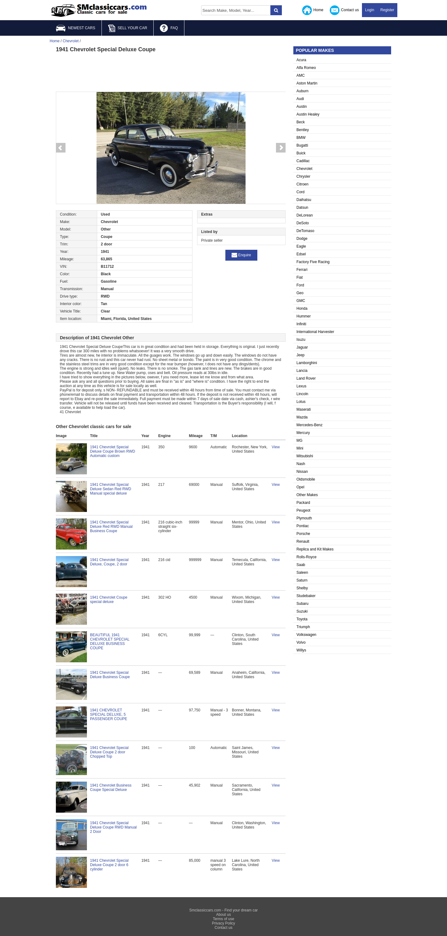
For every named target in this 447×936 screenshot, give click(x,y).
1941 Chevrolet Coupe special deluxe (108, 599)
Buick (300, 153)
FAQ (169, 28)
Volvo (300, 642)
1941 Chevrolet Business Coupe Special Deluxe (110, 787)
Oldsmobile (305, 479)
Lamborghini (306, 363)
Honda (301, 308)
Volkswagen (306, 634)
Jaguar (302, 347)
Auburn (302, 91)
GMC (300, 301)
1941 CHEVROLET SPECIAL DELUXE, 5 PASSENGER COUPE (108, 714)
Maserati (303, 409)
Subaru (302, 603)
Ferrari (301, 269)
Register (387, 10)
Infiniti (301, 324)
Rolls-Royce (306, 557)
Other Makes (307, 495)
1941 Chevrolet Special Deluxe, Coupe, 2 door (109, 562)
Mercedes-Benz (309, 425)
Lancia (301, 370)
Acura (301, 60)
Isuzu (300, 339)
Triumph (303, 627)
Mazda (302, 417)
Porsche (303, 534)
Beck (300, 122)
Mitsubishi (304, 456)
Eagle (301, 246)
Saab (300, 565)
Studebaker (305, 596)
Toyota (301, 619)
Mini (299, 448)
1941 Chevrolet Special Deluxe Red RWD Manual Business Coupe (111, 526)
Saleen (302, 572)
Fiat (299, 277)
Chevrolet (304, 169)
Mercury (303, 433)
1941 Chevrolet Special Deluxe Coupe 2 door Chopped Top (109, 752)
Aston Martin (306, 83)
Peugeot (303, 510)
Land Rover (306, 378)
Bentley (302, 130)
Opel (300, 487)
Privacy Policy (223, 923)
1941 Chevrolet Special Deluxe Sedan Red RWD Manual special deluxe (110, 488)
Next (281, 148)
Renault (302, 541)
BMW (300, 137)
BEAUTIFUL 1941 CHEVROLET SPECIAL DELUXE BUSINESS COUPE (109, 641)
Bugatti (302, 145)
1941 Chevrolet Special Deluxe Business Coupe (110, 674)
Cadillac (303, 161)
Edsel (301, 254)
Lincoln (302, 394)
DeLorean (304, 215)
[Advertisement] (171, 71)
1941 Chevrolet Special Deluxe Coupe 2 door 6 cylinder (109, 864)
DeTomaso (305, 231)
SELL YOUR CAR (127, 28)
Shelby (302, 588)
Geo (300, 293)
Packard (303, 502)
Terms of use (223, 919)
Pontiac (302, 526)
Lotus (300, 402)
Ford (300, 285)
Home (312, 10)
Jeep (300, 355)
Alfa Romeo (306, 68)
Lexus (301, 386)
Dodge (301, 238)
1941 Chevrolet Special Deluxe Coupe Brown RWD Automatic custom (112, 451)
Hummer (303, 316)
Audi (300, 99)
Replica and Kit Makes (314, 549)
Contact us (344, 10)
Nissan (302, 471)
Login (369, 10)
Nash (300, 464)
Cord (300, 192)
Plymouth (304, 518)
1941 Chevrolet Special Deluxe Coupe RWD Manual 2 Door (113, 827)
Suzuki (302, 611)
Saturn (301, 580)
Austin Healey (307, 114)
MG (299, 440)
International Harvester (315, 332)
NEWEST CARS (75, 28)
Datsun (302, 207)
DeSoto (302, 223)
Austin (301, 106)
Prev (60, 148)
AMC (300, 75)
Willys (301, 650)
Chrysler (303, 176)
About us (223, 914)
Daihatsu (303, 200)
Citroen (302, 184)
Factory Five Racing (313, 262)
